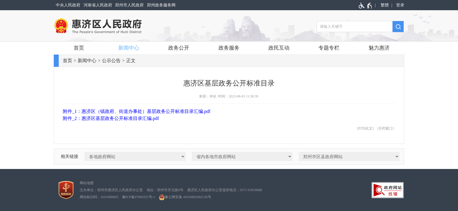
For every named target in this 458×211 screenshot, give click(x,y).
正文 (131, 60)
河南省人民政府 (98, 5)
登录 (400, 5)
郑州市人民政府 (129, 5)
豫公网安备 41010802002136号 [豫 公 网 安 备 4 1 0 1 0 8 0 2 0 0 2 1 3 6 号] (185, 197)
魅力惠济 (379, 48)
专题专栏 (328, 48)
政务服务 (229, 48)
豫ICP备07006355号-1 (138, 197)
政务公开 (178, 48)
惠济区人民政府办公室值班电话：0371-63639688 (224, 190)
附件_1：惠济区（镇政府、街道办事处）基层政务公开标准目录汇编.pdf (136, 111)
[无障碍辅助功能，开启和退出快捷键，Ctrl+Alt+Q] (365, 5)
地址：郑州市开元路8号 (165, 190)
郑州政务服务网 (161, 5)
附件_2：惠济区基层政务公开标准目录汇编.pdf (111, 118)
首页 (79, 48)
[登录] (399, 5)
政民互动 (278, 48)
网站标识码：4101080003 (99, 197)
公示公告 (111, 60)
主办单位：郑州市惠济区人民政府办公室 (111, 190)
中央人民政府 (68, 5)
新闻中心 (128, 48)
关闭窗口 (386, 128)
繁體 (385, 5)
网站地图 (87, 183)
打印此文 (365, 128)
